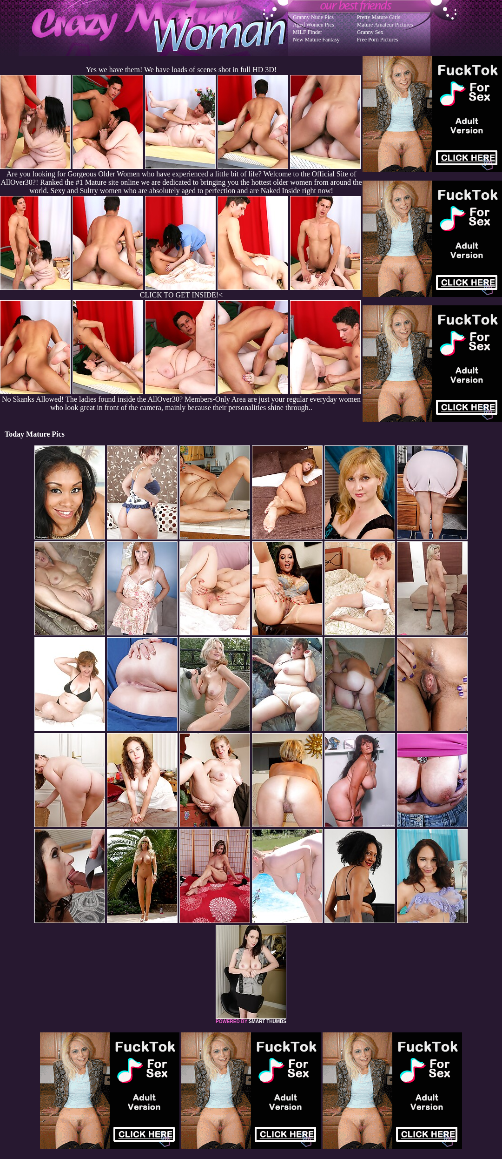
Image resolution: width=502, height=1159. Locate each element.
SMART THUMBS (267, 1021)
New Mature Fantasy (316, 39)
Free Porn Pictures (377, 39)
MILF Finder (307, 32)
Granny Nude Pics (313, 17)
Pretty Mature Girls (378, 17)
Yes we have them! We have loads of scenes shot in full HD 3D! (181, 70)
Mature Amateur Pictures (385, 24)
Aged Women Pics (313, 24)
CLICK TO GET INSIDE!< (181, 295)
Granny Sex (370, 32)
